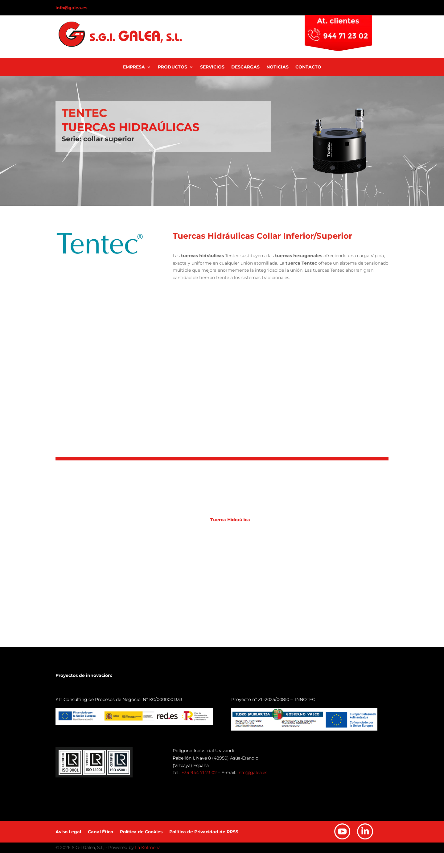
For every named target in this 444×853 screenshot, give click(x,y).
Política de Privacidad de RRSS (203, 832)
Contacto (308, 67)
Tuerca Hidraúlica (230, 519)
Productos (172, 67)
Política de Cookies (141, 832)
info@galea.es (71, 7)
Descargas (245, 67)
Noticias (277, 67)
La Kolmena (148, 847)
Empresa (134, 67)
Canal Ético (100, 832)
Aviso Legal (68, 832)
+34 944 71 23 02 (199, 772)
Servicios (212, 67)
